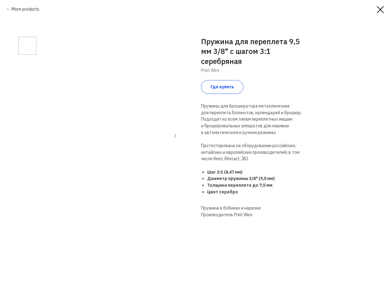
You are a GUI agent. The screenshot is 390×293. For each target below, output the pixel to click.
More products (25, 9)
